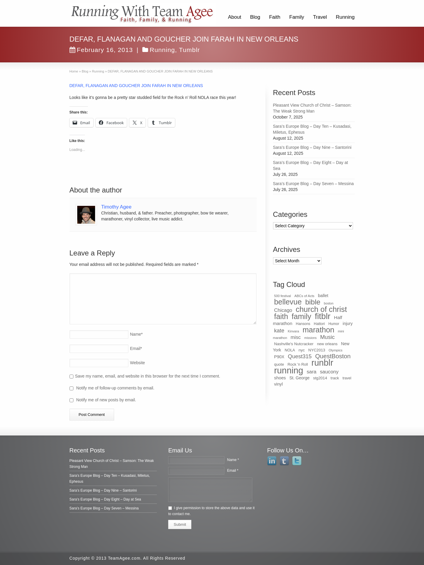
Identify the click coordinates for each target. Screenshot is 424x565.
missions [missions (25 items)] (310, 338)
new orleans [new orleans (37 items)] (327, 344)
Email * (232, 470)
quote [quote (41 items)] (279, 364)
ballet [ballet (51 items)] (323, 295)
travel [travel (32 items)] (347, 378)
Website (137, 362)
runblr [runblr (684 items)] (322, 362)
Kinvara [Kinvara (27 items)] (293, 331)
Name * (233, 460)
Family (296, 17)
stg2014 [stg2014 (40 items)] (320, 378)
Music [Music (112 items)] (327, 337)
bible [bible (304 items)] (312, 302)
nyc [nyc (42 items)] (302, 350)
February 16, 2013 (101, 49)
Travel (320, 17)
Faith (274, 17)
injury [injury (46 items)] (347, 323)
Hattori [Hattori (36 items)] (319, 324)
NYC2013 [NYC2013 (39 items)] (316, 350)
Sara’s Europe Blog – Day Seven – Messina (313, 183)
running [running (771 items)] (288, 370)
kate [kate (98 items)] (279, 331)
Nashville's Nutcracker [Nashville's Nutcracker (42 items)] (294, 344)
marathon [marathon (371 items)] (318, 330)
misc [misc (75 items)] (296, 337)
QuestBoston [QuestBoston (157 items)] (333, 356)
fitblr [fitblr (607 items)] (322, 316)
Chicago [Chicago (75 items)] (283, 310)
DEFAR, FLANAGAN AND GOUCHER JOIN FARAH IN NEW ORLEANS (136, 85)
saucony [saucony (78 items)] (329, 372)
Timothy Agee (116, 207)
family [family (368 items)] (301, 316)
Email (136, 348)
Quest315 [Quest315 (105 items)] (300, 356)
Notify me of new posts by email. (106, 399)
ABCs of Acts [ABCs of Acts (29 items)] (304, 296)
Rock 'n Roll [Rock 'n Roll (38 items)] (298, 364)
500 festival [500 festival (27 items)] (282, 296)
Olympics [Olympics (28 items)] (335, 350)
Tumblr (189, 49)
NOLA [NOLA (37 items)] (290, 350)
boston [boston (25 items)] (328, 303)
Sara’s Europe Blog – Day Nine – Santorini (312, 147)
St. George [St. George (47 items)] (299, 377)
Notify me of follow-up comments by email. (115, 388)
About (234, 17)
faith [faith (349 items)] (281, 316)
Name (136, 334)
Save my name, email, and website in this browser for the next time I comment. (147, 376)
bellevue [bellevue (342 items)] (288, 302)
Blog (255, 17)
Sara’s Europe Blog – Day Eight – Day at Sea (105, 499)
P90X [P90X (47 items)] (279, 356)
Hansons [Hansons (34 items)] (303, 324)
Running (345, 17)
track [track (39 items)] (335, 378)
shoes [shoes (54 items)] (280, 377)
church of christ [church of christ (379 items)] (321, 309)
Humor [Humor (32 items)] (333, 324)
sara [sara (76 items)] (311, 372)
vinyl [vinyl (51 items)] (278, 384)
